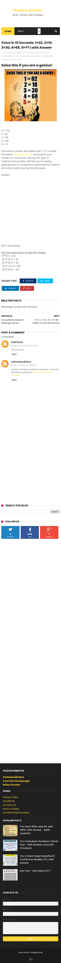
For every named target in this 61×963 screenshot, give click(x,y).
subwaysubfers (21, 362)
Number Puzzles (42, 52)
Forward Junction (27, 10)
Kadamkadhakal (13, 777)
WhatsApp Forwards (12, 56)
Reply (14, 354)
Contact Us (9, 805)
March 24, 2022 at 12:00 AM (24, 365)
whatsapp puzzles (32, 56)
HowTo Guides (11, 808)
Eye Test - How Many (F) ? (35, 870)
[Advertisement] (30, 208)
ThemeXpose (36, 952)
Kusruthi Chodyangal (16, 781)
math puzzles (27, 52)
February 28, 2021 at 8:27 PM (25, 345)
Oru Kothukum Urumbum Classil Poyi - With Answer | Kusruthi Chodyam (39, 845)
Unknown (17, 342)
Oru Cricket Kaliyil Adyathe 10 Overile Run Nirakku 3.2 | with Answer (37, 859)
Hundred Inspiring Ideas (16, 812)
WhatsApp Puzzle (23, 154)
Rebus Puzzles (11, 784)
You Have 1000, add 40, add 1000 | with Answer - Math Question (36, 830)
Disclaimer (9, 801)
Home (8, 31)
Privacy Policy (10, 797)
